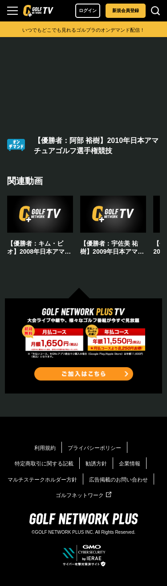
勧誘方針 (96, 463)
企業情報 (129, 463)
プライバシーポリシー (94, 448)
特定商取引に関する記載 (44, 463)
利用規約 (45, 448)
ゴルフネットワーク (83, 495)
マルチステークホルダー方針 (42, 480)
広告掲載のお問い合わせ (118, 480)
